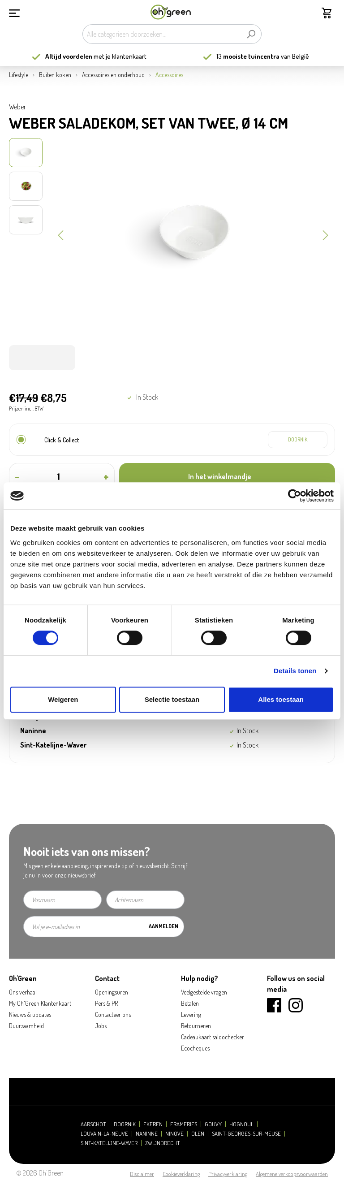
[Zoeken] (251, 34)
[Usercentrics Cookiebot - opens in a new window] (294, 495)
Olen (197, 1134)
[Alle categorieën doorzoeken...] (161, 34)
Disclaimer (142, 1173)
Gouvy (213, 1124)
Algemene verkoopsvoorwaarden (292, 1173)
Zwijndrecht (162, 1143)
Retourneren (196, 1025)
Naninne (147, 1134)
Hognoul (241, 1124)
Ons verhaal (23, 992)
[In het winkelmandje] (227, 476)
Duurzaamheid (26, 1025)
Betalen (190, 1003)
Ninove (174, 1134)
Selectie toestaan (172, 699)
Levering (191, 1014)
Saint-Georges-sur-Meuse (246, 1134)
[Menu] (14, 12)
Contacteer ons (113, 1014)
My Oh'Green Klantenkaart (40, 1003)
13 (248, 56)
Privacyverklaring (227, 1173)
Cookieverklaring (181, 1173)
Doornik (125, 1124)
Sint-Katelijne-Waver (109, 1143)
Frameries (183, 1124)
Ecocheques (195, 1048)
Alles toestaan (281, 699)
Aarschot (93, 1124)
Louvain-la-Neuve (104, 1134)
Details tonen (295, 671)
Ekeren (153, 1124)
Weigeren (63, 699)
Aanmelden (163, 926)
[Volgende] (326, 234)
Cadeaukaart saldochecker (212, 1037)
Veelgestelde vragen (204, 992)
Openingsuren (111, 992)
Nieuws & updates (30, 1014)
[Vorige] (60, 234)
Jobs (101, 1025)
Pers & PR (106, 1003)
